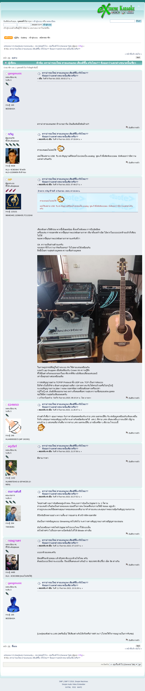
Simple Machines (81, 681)
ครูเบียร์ (12, 446)
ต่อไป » (139, 54)
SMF (61, 681)
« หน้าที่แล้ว (130, 54)
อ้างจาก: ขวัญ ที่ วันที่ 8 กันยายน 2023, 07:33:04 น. (59, 191)
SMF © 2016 (69, 681)
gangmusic (15, 73)
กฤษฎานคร (14, 540)
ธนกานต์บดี (14, 491)
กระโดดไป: (105, 664)
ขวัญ (80, 46)
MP (10, 179)
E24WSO (13, 404)
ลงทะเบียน (50, 21)
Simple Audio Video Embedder (73, 684)
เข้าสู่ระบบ (37, 21)
